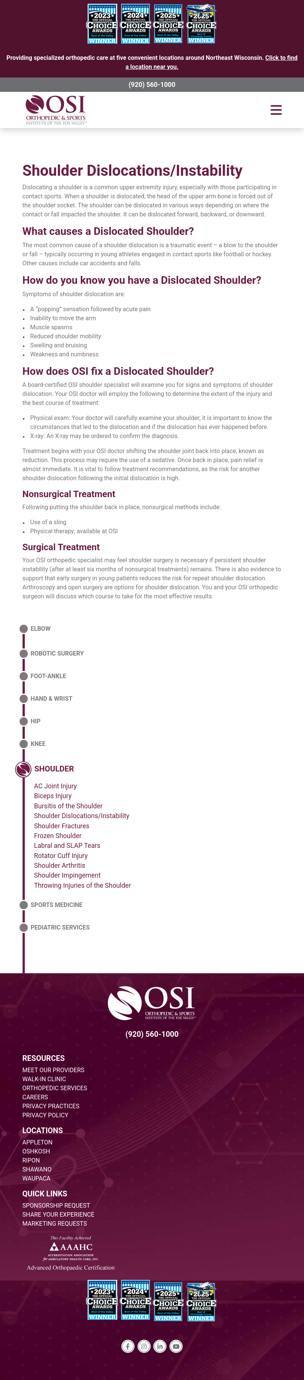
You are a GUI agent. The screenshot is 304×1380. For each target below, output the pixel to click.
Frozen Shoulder (58, 836)
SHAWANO (37, 1169)
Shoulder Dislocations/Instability (133, 171)
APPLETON (38, 1142)
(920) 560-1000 (152, 84)
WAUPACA (37, 1178)
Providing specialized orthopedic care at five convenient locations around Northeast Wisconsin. (152, 62)
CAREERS (35, 1097)
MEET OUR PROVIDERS (54, 1070)
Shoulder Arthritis (59, 865)
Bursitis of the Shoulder (68, 806)
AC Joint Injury (55, 786)
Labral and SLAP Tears (67, 845)
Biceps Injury (53, 796)
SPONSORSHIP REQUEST (56, 1205)
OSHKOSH (36, 1151)
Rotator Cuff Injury (61, 856)
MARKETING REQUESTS (55, 1223)
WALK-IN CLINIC (44, 1079)
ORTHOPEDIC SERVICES (55, 1088)
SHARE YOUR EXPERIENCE (59, 1214)
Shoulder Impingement (67, 875)
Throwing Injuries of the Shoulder (82, 885)
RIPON (31, 1160)
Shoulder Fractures (61, 826)
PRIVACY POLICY (45, 1115)
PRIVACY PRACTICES (51, 1106)
